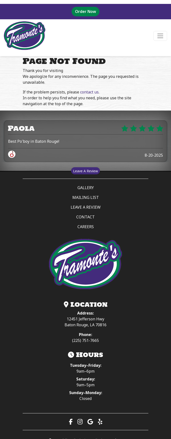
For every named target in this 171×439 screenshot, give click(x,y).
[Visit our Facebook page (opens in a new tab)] (71, 422)
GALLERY (85, 187)
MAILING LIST (85, 197)
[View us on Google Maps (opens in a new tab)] (90, 422)
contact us (89, 92)
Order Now (87, 7)
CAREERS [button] (85, 226)
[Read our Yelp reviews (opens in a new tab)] (100, 422)
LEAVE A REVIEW (106, 207)
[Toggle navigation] (160, 36)
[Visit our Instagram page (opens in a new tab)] (80, 422)
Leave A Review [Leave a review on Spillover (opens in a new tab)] (86, 170)
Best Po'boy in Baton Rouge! (33, 141)
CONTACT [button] (85, 217)
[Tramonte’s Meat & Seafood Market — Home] (85, 264)
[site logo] (24, 35)
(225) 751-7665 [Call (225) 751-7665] (85, 340)
